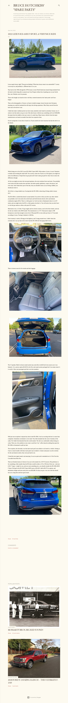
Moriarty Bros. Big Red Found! (25, 629)
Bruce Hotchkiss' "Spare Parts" (28, 7)
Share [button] (9, 538)
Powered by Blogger (34, 697)
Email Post (15, 538)
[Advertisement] (34, 566)
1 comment (15, 686)
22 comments (16, 633)
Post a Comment (13, 548)
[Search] (59, 5)
